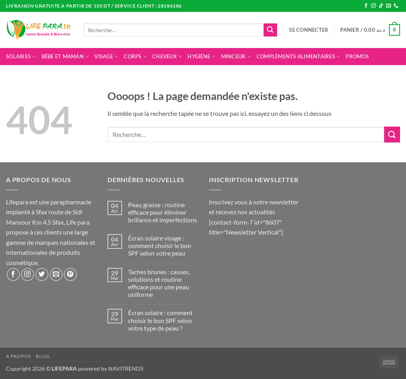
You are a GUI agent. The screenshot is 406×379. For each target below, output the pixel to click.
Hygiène (201, 56)
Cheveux (167, 56)
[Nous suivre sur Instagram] (373, 6)
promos (357, 56)
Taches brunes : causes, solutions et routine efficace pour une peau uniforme (159, 283)
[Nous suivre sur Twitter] (41, 274)
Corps (135, 56)
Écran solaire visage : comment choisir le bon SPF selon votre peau (159, 245)
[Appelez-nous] (396, 6)
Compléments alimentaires (299, 56)
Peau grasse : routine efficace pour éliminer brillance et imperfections (162, 212)
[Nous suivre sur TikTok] (381, 6)
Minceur (236, 56)
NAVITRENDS (125, 368)
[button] (308, 30)
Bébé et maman (65, 56)
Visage (106, 56)
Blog (43, 356)
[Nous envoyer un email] (388, 6)
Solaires (21, 56)
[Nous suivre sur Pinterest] (70, 274)
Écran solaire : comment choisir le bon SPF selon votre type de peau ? (160, 320)
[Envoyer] (270, 30)
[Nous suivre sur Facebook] (366, 6)
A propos (18, 356)
